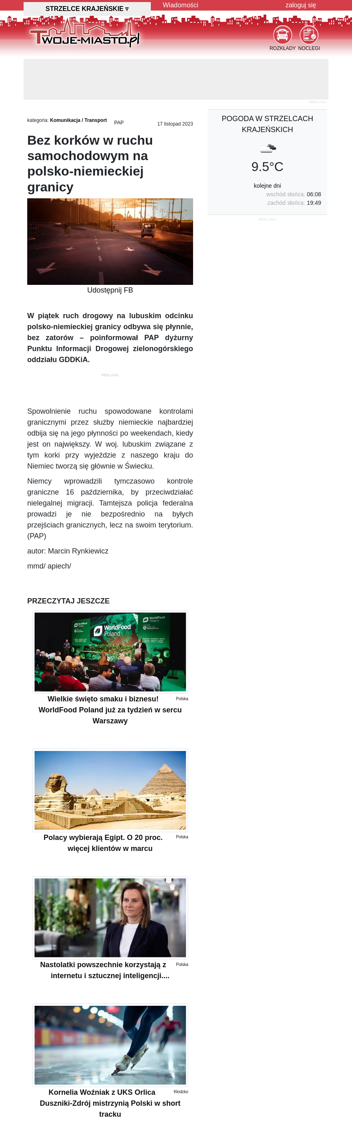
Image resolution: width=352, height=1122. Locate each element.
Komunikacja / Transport (78, 120)
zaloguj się (300, 5)
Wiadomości (180, 5)
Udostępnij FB (110, 290)
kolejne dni (267, 185)
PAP (119, 123)
